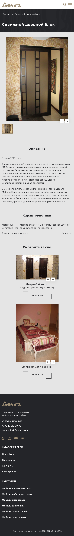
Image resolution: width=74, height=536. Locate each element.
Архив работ (9, 471)
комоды (56, 198)
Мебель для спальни (14, 517)
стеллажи (7, 201)
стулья (65, 198)
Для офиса (8, 454)
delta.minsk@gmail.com (15, 430)
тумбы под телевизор (25, 201)
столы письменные (40, 198)
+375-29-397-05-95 (12, 421)
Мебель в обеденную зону (17, 494)
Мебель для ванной (13, 506)
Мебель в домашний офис (17, 488)
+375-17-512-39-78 (11, 426)
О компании (8, 460)
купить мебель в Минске (28, 189)
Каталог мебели (12, 447)
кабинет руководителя (50, 201)
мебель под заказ (53, 192)
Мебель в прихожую (13, 500)
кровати (24, 198)
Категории (9, 481)
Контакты (7, 466)
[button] (62, 121)
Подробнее (37, 295)
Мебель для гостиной (14, 511)
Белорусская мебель (50, 531)
